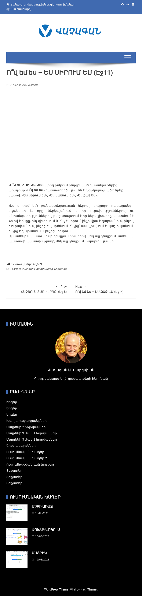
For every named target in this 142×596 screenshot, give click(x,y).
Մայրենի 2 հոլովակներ (37, 268)
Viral (73, 589)
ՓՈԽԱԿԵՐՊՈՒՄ (46, 530)
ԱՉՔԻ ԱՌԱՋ (42, 506)
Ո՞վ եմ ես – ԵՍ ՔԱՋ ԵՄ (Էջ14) (103, 289)
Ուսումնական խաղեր (25, 452)
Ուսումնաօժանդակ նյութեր (30, 464)
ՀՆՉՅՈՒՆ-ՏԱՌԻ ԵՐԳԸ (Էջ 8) (39, 289)
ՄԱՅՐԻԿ (39, 553)
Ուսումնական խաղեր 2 (26, 458)
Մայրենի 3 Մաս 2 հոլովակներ (31, 439)
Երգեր (11, 402)
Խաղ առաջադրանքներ (26, 421)
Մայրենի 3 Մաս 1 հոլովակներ (31, 433)
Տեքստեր (60, 268)
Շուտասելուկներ (21, 446)
